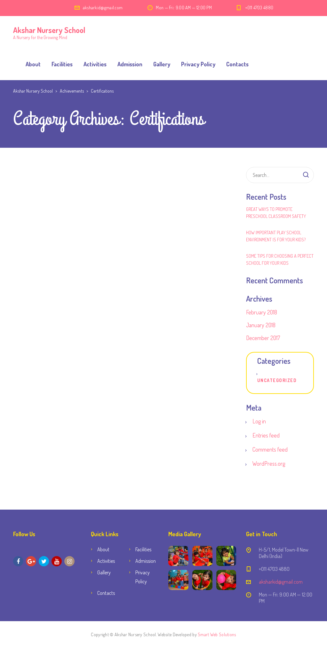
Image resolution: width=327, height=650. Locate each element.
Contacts (237, 64)
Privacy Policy (198, 64)
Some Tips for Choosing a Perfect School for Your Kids (280, 259)
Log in (259, 421)
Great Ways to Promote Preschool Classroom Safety (276, 212)
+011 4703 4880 (259, 7)
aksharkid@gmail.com (103, 7)
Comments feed (270, 449)
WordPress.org (268, 463)
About (33, 64)
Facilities (62, 64)
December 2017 (263, 337)
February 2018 (261, 312)
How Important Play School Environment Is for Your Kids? (276, 236)
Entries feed (266, 435)
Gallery (161, 64)
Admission (129, 64)
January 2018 (260, 325)
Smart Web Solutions (217, 634)
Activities (95, 64)
